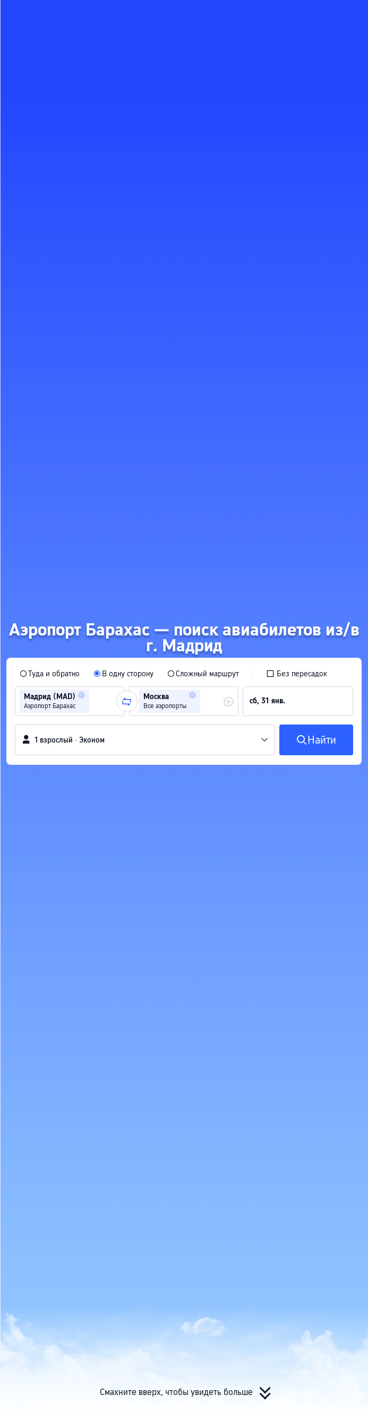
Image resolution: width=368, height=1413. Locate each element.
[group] (70, 701)
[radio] (49, 673)
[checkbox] (296, 673)
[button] (350, 13)
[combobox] (95, 701)
